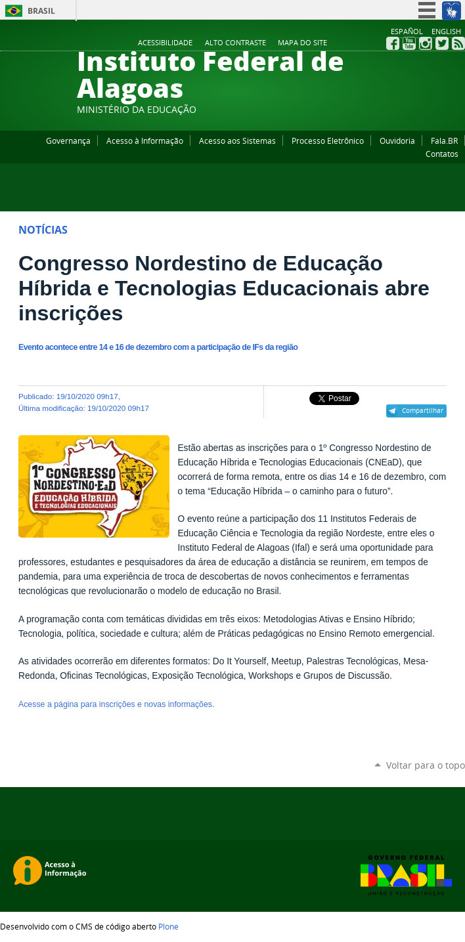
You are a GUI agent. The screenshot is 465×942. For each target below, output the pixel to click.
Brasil (41, 10)
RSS (458, 43)
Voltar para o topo (425, 765)
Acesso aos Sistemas (237, 140)
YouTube (409, 43)
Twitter (442, 43)
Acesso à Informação (144, 140)
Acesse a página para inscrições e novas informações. (116, 704)
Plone (168, 926)
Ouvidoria (397, 140)
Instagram (425, 43)
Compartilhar (422, 410)
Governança (68, 140)
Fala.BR (444, 140)
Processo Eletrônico (328, 140)
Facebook (392, 43)
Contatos (442, 153)
